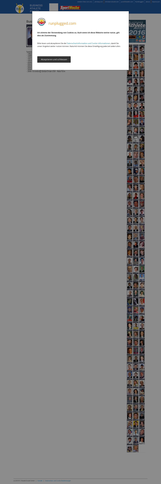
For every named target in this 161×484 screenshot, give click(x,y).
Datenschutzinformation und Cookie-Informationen (88, 43)
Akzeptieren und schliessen (54, 59)
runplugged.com (62, 23)
